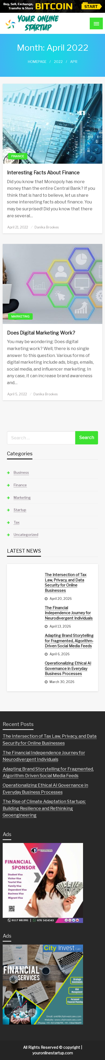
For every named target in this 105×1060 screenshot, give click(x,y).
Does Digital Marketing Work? (41, 333)
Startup (20, 510)
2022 (58, 62)
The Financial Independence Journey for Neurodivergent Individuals (69, 612)
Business (21, 472)
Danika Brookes (47, 227)
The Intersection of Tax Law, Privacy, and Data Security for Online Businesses (66, 582)
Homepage (37, 62)
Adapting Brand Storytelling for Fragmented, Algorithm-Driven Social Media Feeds (69, 640)
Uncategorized (26, 534)
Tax (17, 522)
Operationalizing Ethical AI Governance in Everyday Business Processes (68, 668)
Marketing (20, 316)
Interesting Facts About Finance (43, 172)
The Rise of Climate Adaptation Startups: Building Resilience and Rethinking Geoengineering (44, 808)
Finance (17, 156)
